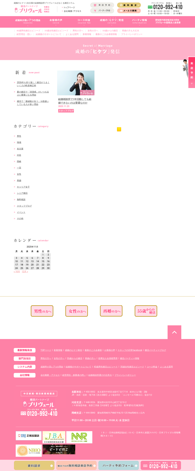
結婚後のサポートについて (48, 34)
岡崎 (19, 161)
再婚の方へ (90, 358)
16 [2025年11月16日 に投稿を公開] (48, 261)
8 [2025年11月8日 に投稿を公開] (43, 258)
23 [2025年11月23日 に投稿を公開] (48, 264)
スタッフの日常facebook (130, 350)
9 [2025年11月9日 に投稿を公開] (48, 258)
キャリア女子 (23, 187)
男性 (19, 136)
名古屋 (20, 148)
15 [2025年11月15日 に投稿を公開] (43, 261)
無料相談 (21, 199)
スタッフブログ (24, 206)
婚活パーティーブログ (155, 350)
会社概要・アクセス (50, 375)
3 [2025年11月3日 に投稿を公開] (16, 258)
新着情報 (87, 34)
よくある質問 (72, 34)
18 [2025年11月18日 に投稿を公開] (22, 264)
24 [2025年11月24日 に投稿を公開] (16, 268)
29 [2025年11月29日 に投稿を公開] (43, 268)
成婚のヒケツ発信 (73, 350)
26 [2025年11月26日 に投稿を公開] (27, 268)
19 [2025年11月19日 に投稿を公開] (27, 264)
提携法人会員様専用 (107, 358)
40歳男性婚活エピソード (28, 30)
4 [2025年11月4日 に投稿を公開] (21, 258)
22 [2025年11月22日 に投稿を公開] (43, 264)
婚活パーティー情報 (129, 358)
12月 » (25, 271)
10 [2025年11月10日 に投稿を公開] (16, 261)
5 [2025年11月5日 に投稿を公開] (27, 258)
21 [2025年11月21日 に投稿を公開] (37, 264)
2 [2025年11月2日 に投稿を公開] (48, 254)
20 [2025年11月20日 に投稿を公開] (32, 264)
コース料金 (152, 366)
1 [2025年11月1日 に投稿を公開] (43, 254)
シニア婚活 (22, 193)
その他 (20, 218)
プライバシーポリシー (131, 34)
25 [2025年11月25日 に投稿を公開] (22, 268)
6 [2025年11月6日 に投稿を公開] (32, 258)
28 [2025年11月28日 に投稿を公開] (37, 268)
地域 (19, 142)
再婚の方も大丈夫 (130, 30)
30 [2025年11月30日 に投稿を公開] (48, 268)
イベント (21, 212)
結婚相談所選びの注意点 (100, 375)
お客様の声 (109, 350)
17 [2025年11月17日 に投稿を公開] (16, 264)
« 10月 (17, 271)
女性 (19, 174)
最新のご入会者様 (93, 350)
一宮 (19, 167)
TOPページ (46, 350)
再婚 (19, 180)
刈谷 (19, 155)
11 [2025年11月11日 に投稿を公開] (22, 261)
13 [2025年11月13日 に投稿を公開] (32, 261)
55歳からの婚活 (110, 30)
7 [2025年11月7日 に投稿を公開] (37, 258)
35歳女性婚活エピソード (56, 30)
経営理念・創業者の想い (74, 375)
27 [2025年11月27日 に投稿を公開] (32, 268)
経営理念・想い (24, 34)
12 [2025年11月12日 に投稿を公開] (27, 261)
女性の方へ (93, 30)
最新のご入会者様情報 (106, 34)
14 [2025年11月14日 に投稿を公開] (37, 261)
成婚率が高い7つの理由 (52, 366)
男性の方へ (78, 30)
